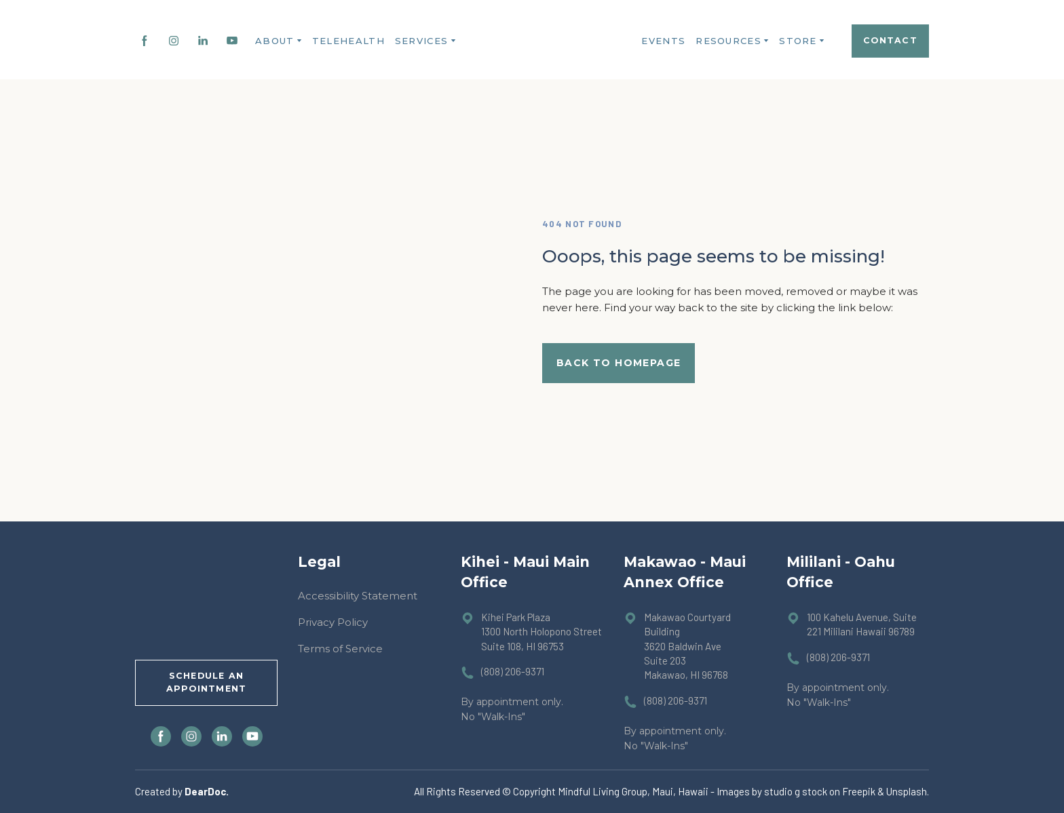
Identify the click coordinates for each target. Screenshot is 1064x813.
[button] (144, 40)
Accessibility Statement (357, 595)
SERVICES (421, 40)
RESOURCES (728, 40)
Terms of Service (340, 648)
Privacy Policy (333, 622)
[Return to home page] (538, 40)
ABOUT (274, 40)
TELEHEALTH (348, 40)
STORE (798, 40)
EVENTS (663, 40)
